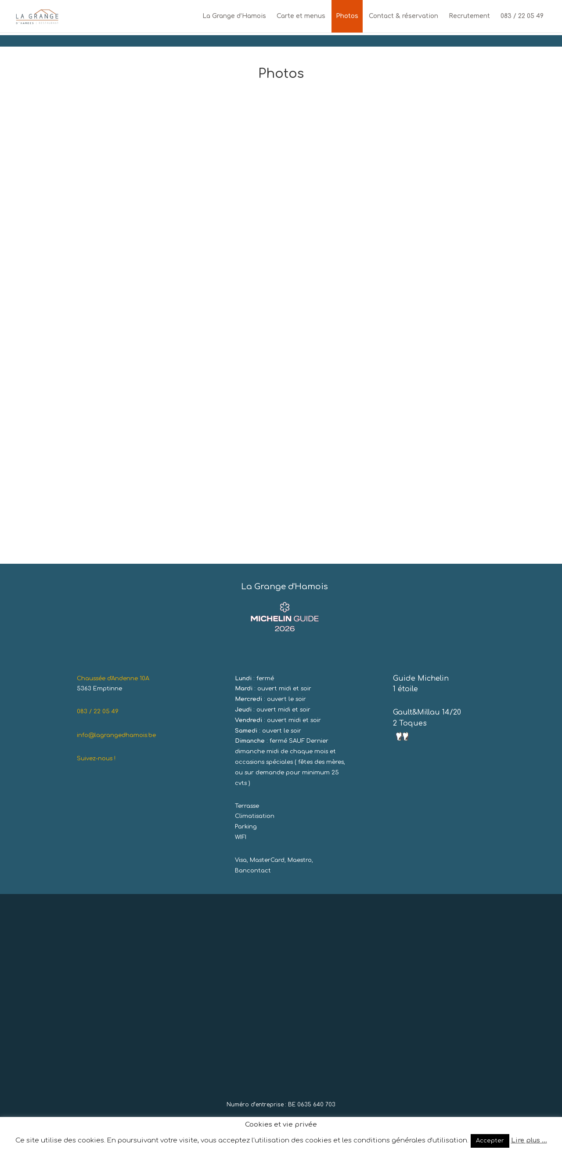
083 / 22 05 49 (522, 16)
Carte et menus (301, 16)
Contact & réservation (403, 16)
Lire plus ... (529, 1140)
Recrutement (469, 16)
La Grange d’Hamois (234, 16)
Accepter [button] (490, 1141)
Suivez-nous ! (96, 758)
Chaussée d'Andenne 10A (113, 678)
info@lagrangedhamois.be (116, 735)
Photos (347, 16)
